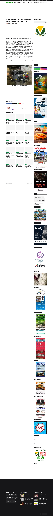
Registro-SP (36, 203)
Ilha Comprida (9, 497)
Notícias (41, 2)
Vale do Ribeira (36, 2)
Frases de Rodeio (36, 440)
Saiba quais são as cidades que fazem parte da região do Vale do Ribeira (42, 503)
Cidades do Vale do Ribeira (33, 0)
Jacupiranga (36, 200)
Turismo (23, 2)
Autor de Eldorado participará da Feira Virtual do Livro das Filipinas (28, 495)
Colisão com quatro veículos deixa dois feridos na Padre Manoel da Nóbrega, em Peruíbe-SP (20, 121)
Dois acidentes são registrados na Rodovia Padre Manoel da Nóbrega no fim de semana (19, 166)
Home (20, 0)
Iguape (43, 197)
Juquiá (40, 200)
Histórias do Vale (39, 0)
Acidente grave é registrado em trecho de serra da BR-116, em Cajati (42, 495)
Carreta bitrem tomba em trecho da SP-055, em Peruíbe (9, 166)
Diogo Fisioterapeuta (37, 445)
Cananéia (36, 197)
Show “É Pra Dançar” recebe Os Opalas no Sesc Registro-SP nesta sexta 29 (29, 499)
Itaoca (16, 497)
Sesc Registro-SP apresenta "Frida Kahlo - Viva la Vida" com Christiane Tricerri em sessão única (29, 503)
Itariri (7, 498)
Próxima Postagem (29, 183)
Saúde (32, 2)
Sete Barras (40, 203)
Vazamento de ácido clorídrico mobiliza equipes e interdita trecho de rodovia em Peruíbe (10, 132)
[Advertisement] (26, 10)
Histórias (27, 2)
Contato (42, 0)
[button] (44, 2)
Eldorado (39, 197)
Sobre (22, 0)
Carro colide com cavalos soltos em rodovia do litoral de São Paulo (19, 132)
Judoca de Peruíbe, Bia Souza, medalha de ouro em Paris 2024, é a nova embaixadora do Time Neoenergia (29, 155)
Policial (12, 101)
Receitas (35, 439)
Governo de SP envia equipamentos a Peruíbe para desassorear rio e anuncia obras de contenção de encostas (10, 155)
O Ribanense (36, 443)
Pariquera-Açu (37, 201)
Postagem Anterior (9, 183)
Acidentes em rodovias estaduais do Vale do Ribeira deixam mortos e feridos (43, 499)
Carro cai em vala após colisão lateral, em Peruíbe (28, 166)
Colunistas (45, 0)
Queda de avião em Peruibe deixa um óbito (28, 142)
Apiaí (35, 196)
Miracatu (43, 200)
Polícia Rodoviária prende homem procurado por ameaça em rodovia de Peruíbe (10, 121)
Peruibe (9, 101)
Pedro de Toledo (42, 201)
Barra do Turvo (39, 196)
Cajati (43, 196)
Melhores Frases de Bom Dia (38, 442)
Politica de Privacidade (26, 0)
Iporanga (13, 497)
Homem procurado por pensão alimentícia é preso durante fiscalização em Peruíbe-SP (28, 121)
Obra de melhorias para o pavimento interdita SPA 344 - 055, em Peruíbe (29, 132)
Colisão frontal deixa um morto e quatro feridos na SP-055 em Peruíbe (10, 142)
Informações (19, 2)
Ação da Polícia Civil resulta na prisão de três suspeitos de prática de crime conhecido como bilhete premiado (19, 143)
